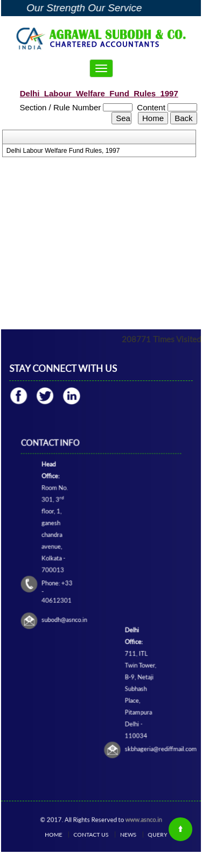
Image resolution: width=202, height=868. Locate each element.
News (121, 834)
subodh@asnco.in (74, 613)
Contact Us (94, 834)
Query (142, 834)
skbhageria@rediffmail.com (145, 707)
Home (66, 834)
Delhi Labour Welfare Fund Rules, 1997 (63, 150)
